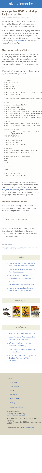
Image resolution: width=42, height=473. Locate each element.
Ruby (11, 190)
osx (12, 248)
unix (24, 248)
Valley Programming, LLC (16, 415)
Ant (7, 190)
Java (3, 190)
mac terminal (5, 248)
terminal (19, 248)
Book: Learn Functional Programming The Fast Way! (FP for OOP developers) (22, 358)
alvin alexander (21, 4)
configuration (27, 247)
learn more (30, 427)
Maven (16, 190)
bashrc (8, 247)
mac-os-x (10, 244)
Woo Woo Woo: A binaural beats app (22, 333)
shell (15, 248)
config (21, 247)
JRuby (25, 190)
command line (15, 247)
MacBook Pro (19, 41)
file (33, 247)
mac (36, 247)
